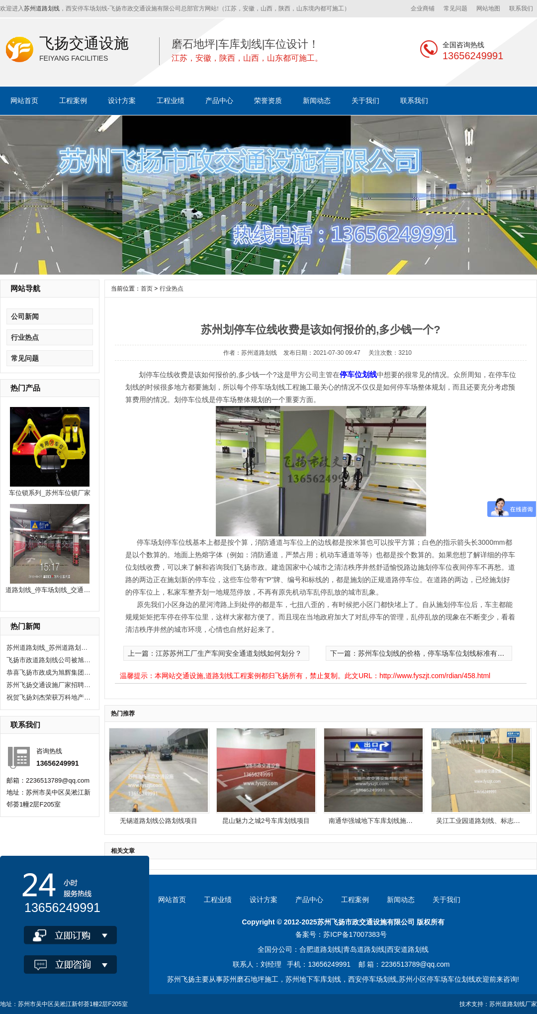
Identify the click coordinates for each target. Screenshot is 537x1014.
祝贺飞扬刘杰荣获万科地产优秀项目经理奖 (48, 697)
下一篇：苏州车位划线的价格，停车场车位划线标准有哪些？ (424, 653)
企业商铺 (423, 8)
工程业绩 (170, 100)
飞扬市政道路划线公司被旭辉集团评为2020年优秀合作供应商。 (48, 660)
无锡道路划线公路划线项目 (158, 820)
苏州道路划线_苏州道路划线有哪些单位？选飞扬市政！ (48, 647)
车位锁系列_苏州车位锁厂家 (49, 493)
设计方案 (122, 100)
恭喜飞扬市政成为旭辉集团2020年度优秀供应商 (48, 672)
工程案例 (73, 100)
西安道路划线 (408, 949)
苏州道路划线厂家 (513, 1004)
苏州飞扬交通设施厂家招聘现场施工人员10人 (48, 685)
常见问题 (455, 8)
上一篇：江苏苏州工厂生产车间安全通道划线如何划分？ (215, 653)
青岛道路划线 (364, 949)
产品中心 (219, 100)
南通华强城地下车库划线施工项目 (377, 820)
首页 (147, 288)
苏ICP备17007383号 (355, 934)
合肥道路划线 (320, 949)
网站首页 (24, 100)
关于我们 (365, 100)
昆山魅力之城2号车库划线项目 (266, 820)
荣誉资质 (268, 100)
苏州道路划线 (42, 8)
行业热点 (25, 337)
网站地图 (488, 8)
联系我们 (521, 8)
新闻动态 (317, 100)
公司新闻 (25, 316)
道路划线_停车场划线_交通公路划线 (57, 590)
